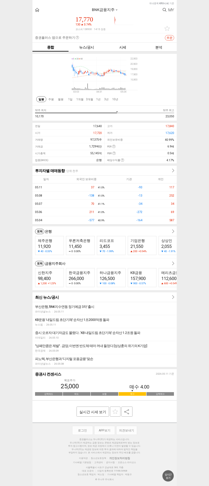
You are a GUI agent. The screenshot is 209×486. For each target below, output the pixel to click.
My (171, 9)
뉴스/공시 (86, 47)
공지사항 (110, 462)
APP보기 (104, 430)
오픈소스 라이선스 (127, 462)
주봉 (51, 99)
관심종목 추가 (167, 28)
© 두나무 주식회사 (104, 479)
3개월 (89, 99)
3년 (106, 99)
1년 (98, 99)
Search (165, 10)
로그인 (82, 430)
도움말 (113, 146)
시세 (122, 47)
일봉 (41, 99)
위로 (168, 476)
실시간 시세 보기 (92, 412)
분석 (158, 47)
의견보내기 (126, 430)
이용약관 (83, 458)
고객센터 (98, 462)
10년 (115, 99)
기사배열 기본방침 (82, 462)
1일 (70, 99)
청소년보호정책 (98, 458)
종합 (50, 47)
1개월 (80, 99)
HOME (37, 10)
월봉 (61, 99)
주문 (170, 38)
